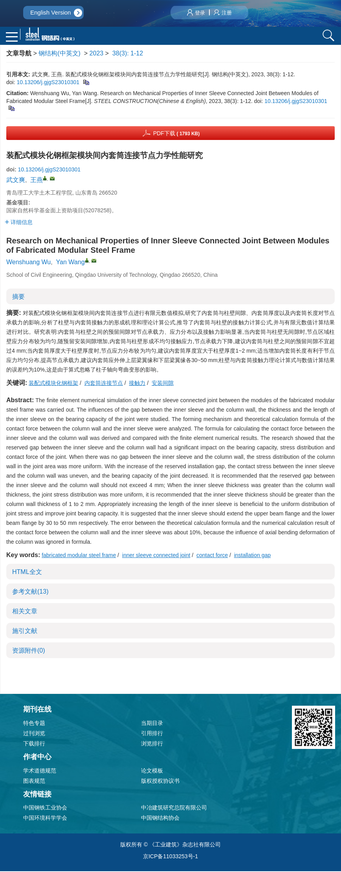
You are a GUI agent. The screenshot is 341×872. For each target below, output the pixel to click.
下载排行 (34, 744)
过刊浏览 (34, 733)
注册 (223, 13)
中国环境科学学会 (45, 818)
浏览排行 (152, 744)
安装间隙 (163, 383)
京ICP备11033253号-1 (170, 857)
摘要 (18, 297)
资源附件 (28, 651)
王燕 (36, 180)
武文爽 (15, 180)
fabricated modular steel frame (79, 555)
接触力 (137, 383)
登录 (196, 13)
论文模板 (152, 771)
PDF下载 (176, 134)
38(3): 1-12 (127, 53)
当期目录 (152, 723)
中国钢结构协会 (160, 818)
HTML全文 (27, 572)
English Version (50, 12)
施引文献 (24, 631)
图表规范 (34, 781)
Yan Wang (70, 262)
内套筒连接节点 (103, 383)
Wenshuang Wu (28, 262)
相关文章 (24, 611)
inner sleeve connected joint (156, 555)
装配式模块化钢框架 (53, 383)
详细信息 (19, 222)
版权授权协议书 (160, 781)
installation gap (252, 555)
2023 (97, 53)
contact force (212, 555)
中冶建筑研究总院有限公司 (174, 808)
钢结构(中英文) (59, 53)
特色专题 (34, 723)
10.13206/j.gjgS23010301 (47, 82)
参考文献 (30, 592)
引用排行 (152, 733)
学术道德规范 (39, 771)
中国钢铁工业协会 (45, 808)
